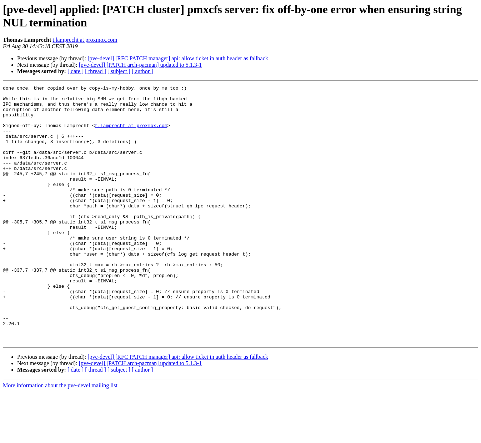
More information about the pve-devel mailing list (60, 437)
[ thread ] (95, 71)
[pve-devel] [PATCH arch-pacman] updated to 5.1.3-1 (140, 65)
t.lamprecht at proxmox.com (84, 40)
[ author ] (142, 71)
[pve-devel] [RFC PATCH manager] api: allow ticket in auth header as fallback (177, 58)
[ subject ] (118, 71)
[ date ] (75, 71)
